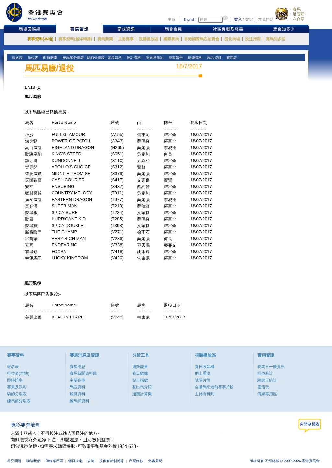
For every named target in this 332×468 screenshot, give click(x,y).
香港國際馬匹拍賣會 (201, 39)
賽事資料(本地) (40, 39)
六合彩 (298, 19)
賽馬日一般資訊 (271, 366)
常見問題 (266, 19)
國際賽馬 (171, 39)
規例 (90, 461)
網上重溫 (202, 373)
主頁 (171, 19)
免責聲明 (155, 461)
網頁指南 (75, 461)
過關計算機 (142, 394)
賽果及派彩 (17, 387)
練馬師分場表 (18, 401)
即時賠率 (15, 380)
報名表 (13, 366)
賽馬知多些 (275, 39)
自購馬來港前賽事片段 (214, 387)
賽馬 (297, 9)
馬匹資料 (77, 387)
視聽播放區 (148, 39)
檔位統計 (265, 373)
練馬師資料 (79, 401)
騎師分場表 (17, 394)
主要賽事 (126, 39)
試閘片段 (202, 380)
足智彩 (298, 14)
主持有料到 (204, 394)
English (189, 19)
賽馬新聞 (105, 39)
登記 (249, 19)
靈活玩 (263, 387)
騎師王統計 (267, 380)
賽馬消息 (77, 366)
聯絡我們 (33, 461)
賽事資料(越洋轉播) (75, 39)
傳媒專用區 (267, 394)
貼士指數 (140, 380)
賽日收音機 (204, 366)
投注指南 (253, 39)
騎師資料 (77, 394)
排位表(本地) (18, 373)
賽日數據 (140, 373)
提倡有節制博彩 (111, 461)
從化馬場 (232, 39)
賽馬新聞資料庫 (83, 373)
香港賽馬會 (40, 12)
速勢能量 (140, 366)
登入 (238, 19)
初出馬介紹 (142, 387)
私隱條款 (136, 461)
